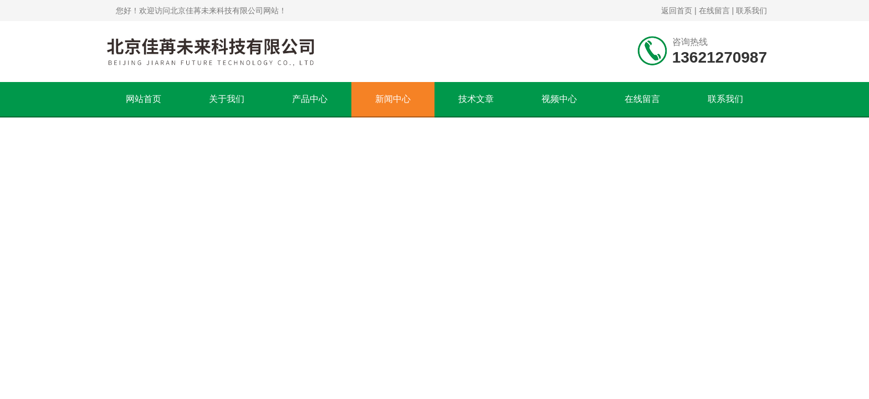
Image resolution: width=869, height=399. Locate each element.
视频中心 (559, 99)
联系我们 (751, 10)
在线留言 (714, 10)
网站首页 (143, 99)
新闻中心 (393, 99)
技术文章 (476, 99)
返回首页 (676, 10)
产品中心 (310, 99)
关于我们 (226, 99)
